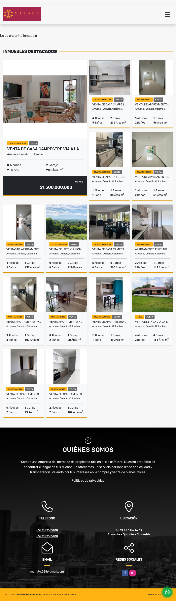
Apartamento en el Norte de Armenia (152, 249)
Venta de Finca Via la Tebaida (152, 321)
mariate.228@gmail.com (47, 571)
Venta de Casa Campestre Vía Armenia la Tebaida (109, 249)
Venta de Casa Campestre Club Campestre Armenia (109, 104)
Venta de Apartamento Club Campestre (66, 394)
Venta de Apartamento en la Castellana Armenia (152, 176)
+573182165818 (47, 530)
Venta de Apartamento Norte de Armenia (152, 104)
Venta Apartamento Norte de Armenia (66, 321)
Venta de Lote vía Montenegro (66, 249)
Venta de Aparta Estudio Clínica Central (109, 176)
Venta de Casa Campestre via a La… (44, 149)
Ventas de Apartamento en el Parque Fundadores (23, 249)
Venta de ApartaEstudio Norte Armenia (109, 321)
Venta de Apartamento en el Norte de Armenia (23, 394)
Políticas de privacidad (88, 480)
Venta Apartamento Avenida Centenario (23, 321)
